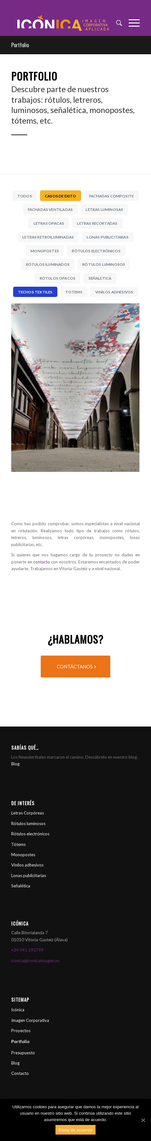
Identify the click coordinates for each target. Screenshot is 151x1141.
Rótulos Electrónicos (96, 250)
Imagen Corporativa (30, 1020)
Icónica (17, 1009)
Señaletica (100, 278)
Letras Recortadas (97, 223)
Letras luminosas (104, 209)
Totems (73, 292)
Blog (15, 763)
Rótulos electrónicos (30, 833)
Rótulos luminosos (28, 823)
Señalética (20, 885)
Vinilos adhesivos (27, 864)
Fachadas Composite (111, 196)
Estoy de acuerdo (75, 1130)
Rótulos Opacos (57, 278)
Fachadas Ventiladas (50, 209)
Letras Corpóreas (27, 812)
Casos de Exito (60, 196)
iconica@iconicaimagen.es (35, 960)
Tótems (18, 844)
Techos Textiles (35, 292)
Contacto (20, 1073)
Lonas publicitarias (28, 875)
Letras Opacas (49, 223)
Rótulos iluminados (48, 264)
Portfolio (20, 45)
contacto (41, 561)
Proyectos (20, 1030)
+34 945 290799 (27, 950)
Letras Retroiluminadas (48, 237)
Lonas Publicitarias (107, 237)
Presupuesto (23, 1052)
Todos (24, 196)
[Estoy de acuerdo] (143, 1120)
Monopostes (44, 250)
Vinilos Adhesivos (114, 292)
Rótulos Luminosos (103, 264)
